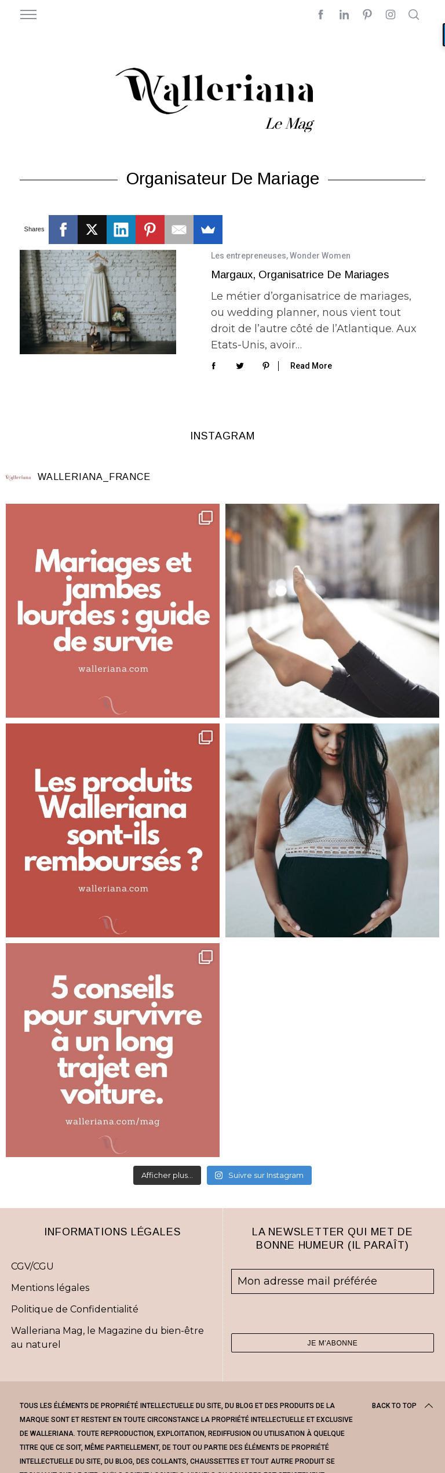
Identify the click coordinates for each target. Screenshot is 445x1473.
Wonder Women (320, 255)
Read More (311, 365)
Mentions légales (50, 1287)
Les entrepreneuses (248, 255)
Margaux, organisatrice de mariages (300, 274)
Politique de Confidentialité (74, 1309)
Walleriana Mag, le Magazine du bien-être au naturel (107, 1337)
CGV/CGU (32, 1266)
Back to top (403, 1405)
